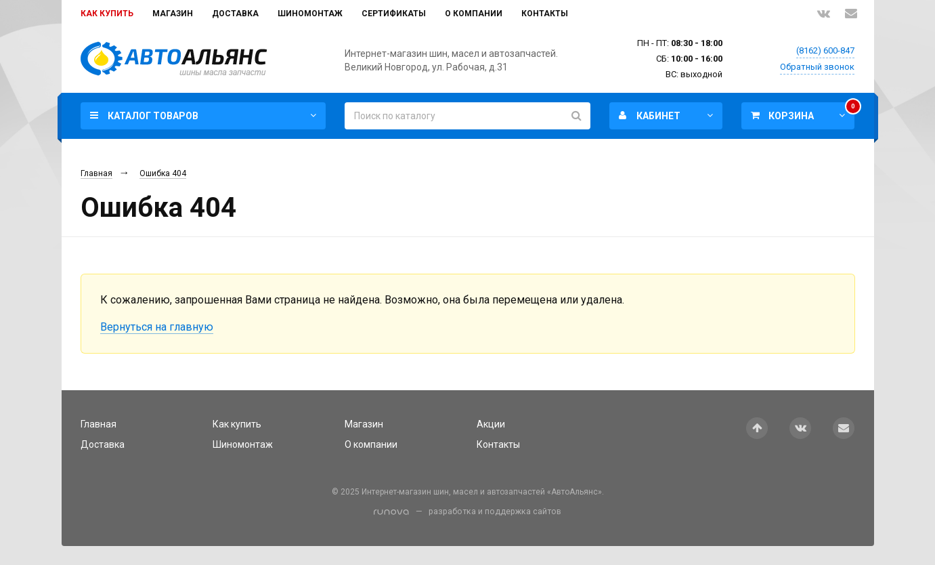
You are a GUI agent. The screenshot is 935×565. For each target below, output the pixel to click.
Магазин (172, 13)
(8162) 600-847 (825, 50)
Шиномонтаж (310, 13)
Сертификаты (394, 13)
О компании (473, 13)
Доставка (235, 13)
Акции (491, 424)
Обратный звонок (817, 67)
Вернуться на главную (156, 326)
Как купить (107, 13)
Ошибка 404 (162, 173)
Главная (96, 173)
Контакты (544, 13)
